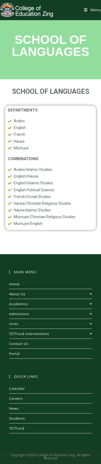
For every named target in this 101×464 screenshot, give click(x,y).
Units (50, 323)
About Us (50, 294)
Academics (50, 303)
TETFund (16, 428)
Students (17, 418)
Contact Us (19, 343)
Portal (14, 353)
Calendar (17, 388)
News (14, 408)
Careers (16, 398)
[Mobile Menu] (92, 9)
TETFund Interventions (50, 333)
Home (14, 284)
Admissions (50, 313)
